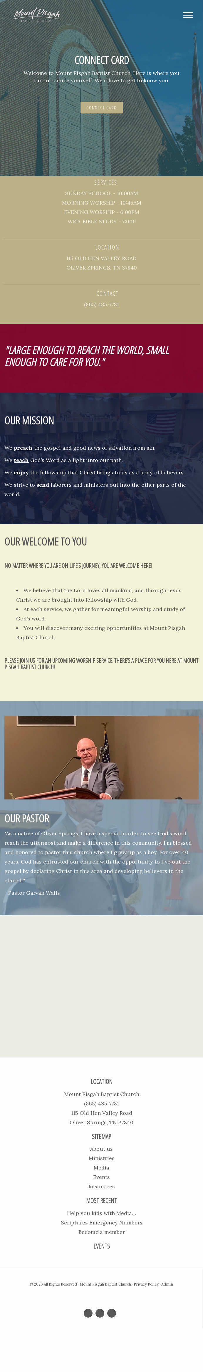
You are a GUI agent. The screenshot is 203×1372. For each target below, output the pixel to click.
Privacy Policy (146, 1284)
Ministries (102, 1158)
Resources (101, 1186)
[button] (15, 88)
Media (101, 1167)
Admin (167, 1284)
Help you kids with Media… (101, 1213)
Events (101, 1177)
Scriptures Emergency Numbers (101, 1222)
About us (101, 1148)
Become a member (101, 1232)
